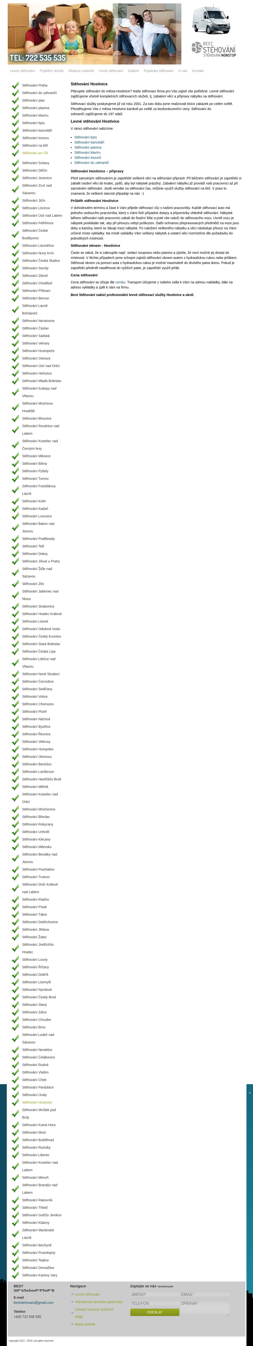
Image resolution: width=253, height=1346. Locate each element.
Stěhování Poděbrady (38, 539)
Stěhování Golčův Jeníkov (42, 1215)
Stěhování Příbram (36, 291)
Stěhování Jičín (34, 200)
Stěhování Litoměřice (38, 246)
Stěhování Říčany (35, 967)
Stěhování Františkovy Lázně (39, 490)
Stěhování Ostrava (36, 358)
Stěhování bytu (85, 137)
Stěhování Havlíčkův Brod (41, 779)
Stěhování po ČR (35, 153)
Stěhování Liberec (36, 1155)
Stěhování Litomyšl (36, 982)
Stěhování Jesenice (37, 178)
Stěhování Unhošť (36, 832)
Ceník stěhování (111, 71)
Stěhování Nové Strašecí (41, 674)
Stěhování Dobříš (35, 975)
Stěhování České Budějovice (35, 234)
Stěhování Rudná (35, 1065)
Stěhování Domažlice (38, 1268)
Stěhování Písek (34, 907)
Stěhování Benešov (37, 764)
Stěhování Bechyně (37, 1245)
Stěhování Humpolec (38, 749)
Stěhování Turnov (35, 479)
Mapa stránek (85, 1324)
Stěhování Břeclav (36, 817)
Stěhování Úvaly (34, 1095)
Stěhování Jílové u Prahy (41, 561)
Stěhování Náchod (36, 719)
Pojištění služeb (51, 71)
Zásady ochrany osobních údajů (94, 1313)
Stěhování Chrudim (36, 1020)
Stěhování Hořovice (37, 373)
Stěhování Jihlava (35, 929)
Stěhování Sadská (36, 336)
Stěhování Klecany (36, 839)
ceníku (120, 282)
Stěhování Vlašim (35, 1072)
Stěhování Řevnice (36, 734)
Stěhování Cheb (34, 1080)
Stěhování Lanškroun (38, 772)
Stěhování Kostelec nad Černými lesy (40, 444)
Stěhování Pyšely (35, 471)
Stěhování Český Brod (39, 997)
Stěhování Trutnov (36, 877)
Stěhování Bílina (34, 463)
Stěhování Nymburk (37, 990)
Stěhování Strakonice (38, 606)
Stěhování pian (33, 100)
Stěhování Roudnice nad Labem (40, 429)
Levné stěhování (22, 71)
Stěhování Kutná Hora (39, 1125)
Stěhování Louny (35, 959)
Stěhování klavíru (87, 152)
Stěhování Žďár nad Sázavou (37, 572)
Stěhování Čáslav (35, 328)
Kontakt (198, 71)
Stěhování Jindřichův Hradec (38, 948)
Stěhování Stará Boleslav (41, 644)
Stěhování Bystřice (36, 727)
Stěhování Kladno (35, 899)
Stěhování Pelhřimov (38, 223)
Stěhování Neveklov (37, 1050)
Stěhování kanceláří (89, 142)
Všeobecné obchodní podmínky (99, 1302)
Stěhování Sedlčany (37, 689)
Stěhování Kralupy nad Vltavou (39, 392)
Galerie (133, 71)
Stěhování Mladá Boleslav (41, 381)
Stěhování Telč (33, 546)
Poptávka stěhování (159, 71)
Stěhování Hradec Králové (42, 614)
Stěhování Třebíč (35, 1208)
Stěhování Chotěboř (37, 283)
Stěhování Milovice (36, 456)
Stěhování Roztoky (36, 1147)
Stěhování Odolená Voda (41, 629)
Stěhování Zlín (33, 584)
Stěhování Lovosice (37, 516)
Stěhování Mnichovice (38, 809)
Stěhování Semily (35, 268)
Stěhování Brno (34, 1027)
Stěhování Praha (34, 85)
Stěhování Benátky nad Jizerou (39, 858)
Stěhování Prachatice (38, 869)
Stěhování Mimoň (35, 1177)
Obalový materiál (81, 71)
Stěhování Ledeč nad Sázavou (38, 1038)
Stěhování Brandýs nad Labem (40, 1188)
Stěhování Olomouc (37, 757)
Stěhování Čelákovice (38, 1057)
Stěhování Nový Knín (38, 253)
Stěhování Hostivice (37, 1102)
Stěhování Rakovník (37, 1200)
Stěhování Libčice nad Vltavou (39, 662)
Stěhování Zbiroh (35, 276)
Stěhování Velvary (36, 343)
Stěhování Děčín (34, 170)
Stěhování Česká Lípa (39, 651)
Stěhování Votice (35, 696)
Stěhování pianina (87, 147)
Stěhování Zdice (34, 1012)
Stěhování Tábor (34, 914)
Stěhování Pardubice (38, 1087)
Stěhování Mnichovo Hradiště (37, 407)
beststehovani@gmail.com (34, 1303)
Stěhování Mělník (35, 787)
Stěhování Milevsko (37, 847)
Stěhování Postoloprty (38, 1253)
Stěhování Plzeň (34, 711)
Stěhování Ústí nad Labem (42, 215)
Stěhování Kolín (34, 501)
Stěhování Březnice (37, 418)
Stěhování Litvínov (36, 208)
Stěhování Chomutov (38, 704)
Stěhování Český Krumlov (41, 636)
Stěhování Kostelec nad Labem (40, 1166)
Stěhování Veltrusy (36, 742)
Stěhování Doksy (35, 554)
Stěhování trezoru (35, 138)
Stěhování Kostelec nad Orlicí (40, 798)
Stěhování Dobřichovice (40, 922)
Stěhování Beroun (35, 298)
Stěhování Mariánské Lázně (38, 1234)
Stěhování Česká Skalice (41, 261)
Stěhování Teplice (35, 1260)
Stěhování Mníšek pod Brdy (39, 1113)
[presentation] (167, 1327)
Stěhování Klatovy (36, 1223)
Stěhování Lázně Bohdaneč (35, 309)
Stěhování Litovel (35, 621)
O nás (182, 71)
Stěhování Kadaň (35, 509)
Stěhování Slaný (34, 1005)
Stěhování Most (34, 1132)
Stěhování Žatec (34, 937)
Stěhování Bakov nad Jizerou (38, 527)
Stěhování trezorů (87, 158)
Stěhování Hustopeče (38, 351)
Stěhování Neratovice (38, 321)
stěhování (137, 188)
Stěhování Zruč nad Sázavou (37, 189)
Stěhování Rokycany (37, 824)
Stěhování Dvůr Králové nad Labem (40, 888)
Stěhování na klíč (35, 145)
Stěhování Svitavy (35, 163)
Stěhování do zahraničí (91, 163)
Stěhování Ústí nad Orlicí (41, 366)
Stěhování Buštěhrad (38, 1140)
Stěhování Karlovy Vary (39, 1275)
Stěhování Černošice (38, 681)
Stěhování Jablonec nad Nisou (40, 595)
